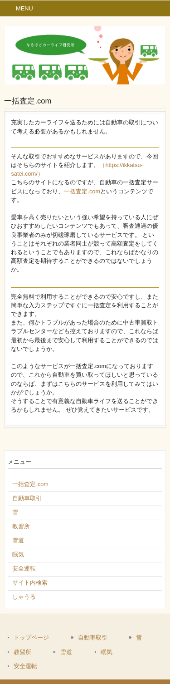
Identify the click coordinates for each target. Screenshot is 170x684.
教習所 (22, 652)
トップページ (31, 637)
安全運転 (25, 666)
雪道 (66, 652)
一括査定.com (82, 191)
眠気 (106, 652)
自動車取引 (92, 637)
